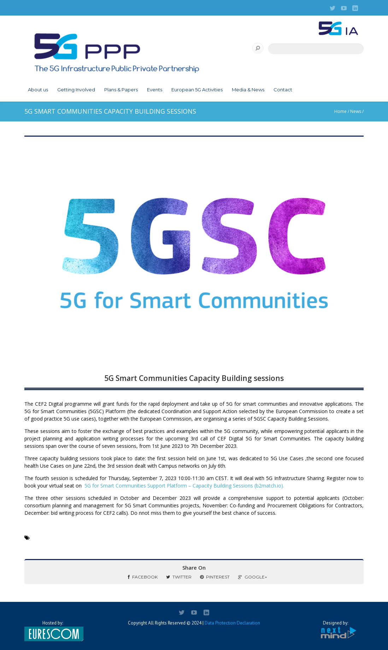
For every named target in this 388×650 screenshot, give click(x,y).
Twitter (179, 577)
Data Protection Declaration (232, 623)
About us (38, 89)
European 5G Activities (197, 89)
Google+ (252, 577)
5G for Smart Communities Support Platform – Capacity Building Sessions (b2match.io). (184, 485)
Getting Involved (76, 89)
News (355, 111)
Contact (283, 89)
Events (154, 89)
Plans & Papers (121, 89)
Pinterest (215, 577)
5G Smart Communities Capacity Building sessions (194, 378)
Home (340, 111)
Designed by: (335, 629)
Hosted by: (52, 630)
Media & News (248, 89)
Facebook (143, 577)
